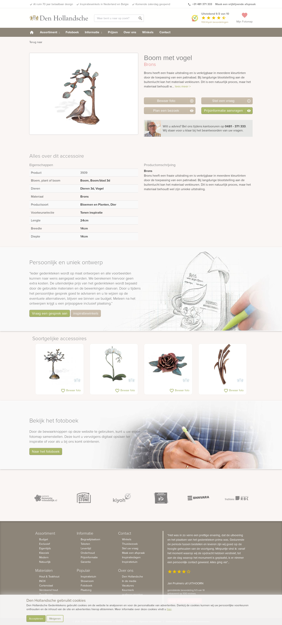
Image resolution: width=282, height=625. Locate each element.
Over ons (130, 32)
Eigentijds (45, 548)
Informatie (93, 32)
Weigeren (55, 619)
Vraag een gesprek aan (49, 313)
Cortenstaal (46, 585)
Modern (44, 557)
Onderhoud (88, 553)
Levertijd (86, 548)
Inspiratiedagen (131, 557)
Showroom (87, 581)
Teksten (85, 544)
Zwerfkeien (46, 594)
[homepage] (31, 32)
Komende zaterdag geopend (153, 4)
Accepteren (36, 619)
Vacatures (128, 585)
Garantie (86, 562)
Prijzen (113, 32)
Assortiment (50, 32)
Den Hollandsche (132, 576)
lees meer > (183, 86)
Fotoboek (72, 32)
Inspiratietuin (88, 576)
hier (169, 609)
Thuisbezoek (130, 544)
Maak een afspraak (133, 553)
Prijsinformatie (89, 557)
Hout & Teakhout (49, 576)
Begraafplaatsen (90, 539)
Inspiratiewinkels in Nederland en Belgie (104, 4)
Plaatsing (86, 590)
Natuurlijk (45, 562)
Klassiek (44, 553)
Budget (43, 539)
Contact (164, 32)
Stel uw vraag (130, 548)
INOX (42, 581)
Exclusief (44, 544)
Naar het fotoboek (46, 451)
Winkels (148, 32)
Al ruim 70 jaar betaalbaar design (53, 4)
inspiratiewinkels (85, 313)
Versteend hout (48, 590)
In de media (129, 581)
